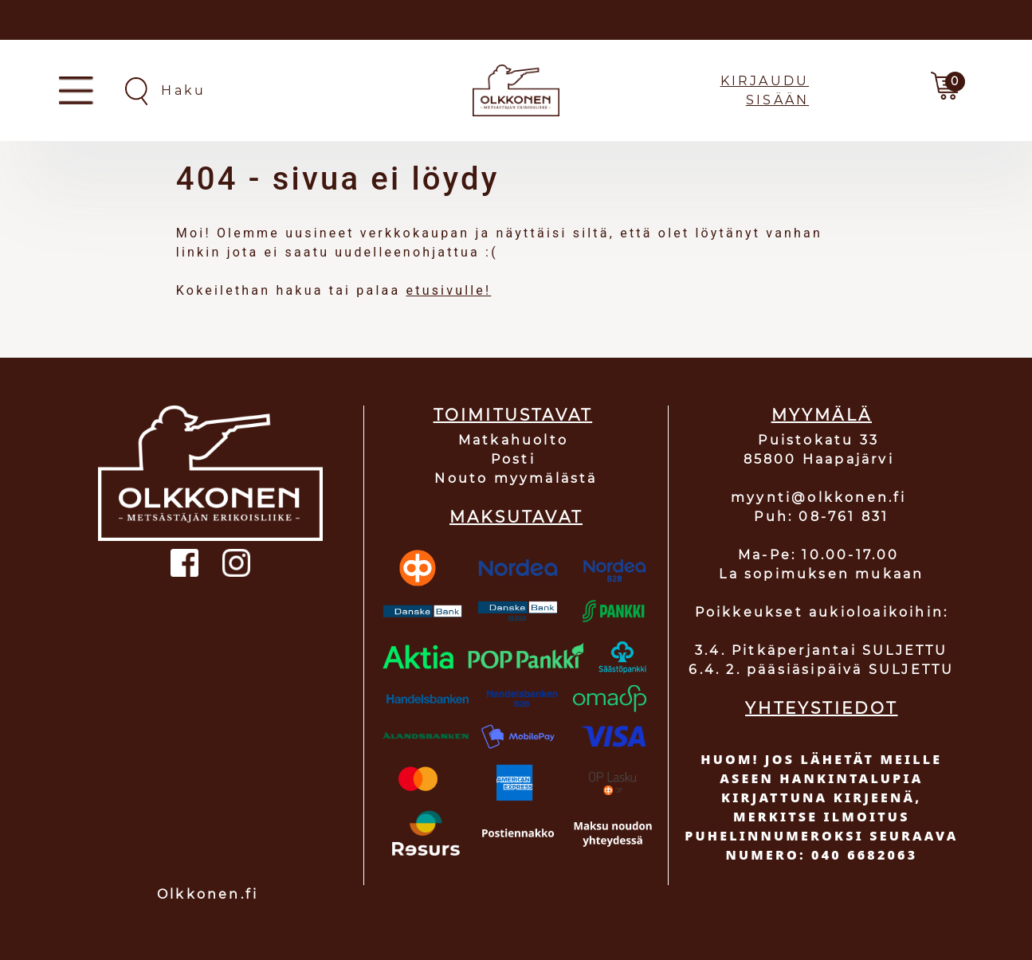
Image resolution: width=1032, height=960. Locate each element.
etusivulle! (449, 290)
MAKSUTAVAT (516, 517)
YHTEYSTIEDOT (821, 708)
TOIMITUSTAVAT (513, 415)
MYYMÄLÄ (821, 415)
